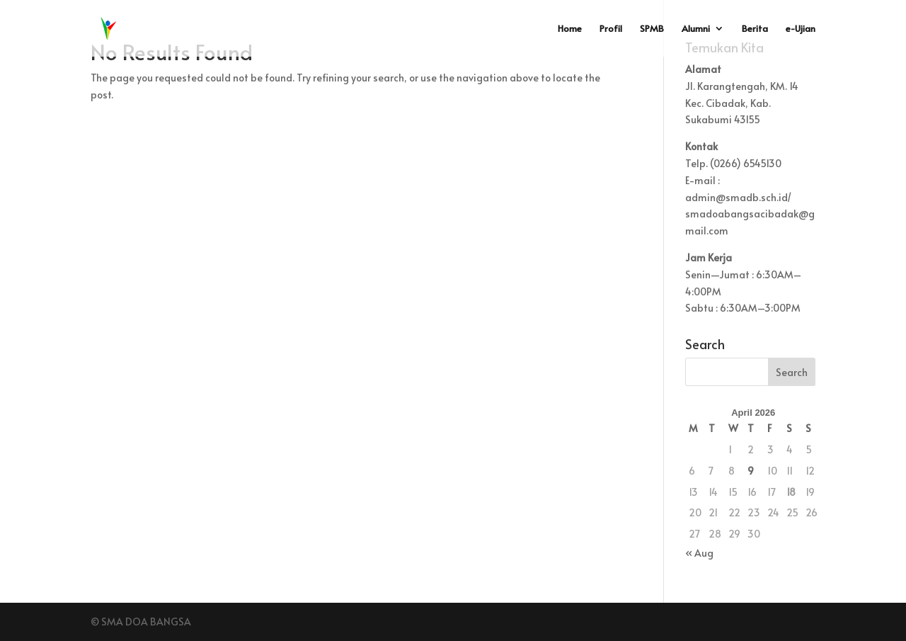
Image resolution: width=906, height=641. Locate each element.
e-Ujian (800, 29)
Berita (755, 29)
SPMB (652, 29)
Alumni (696, 29)
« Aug (699, 553)
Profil (611, 29)
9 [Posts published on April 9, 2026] (750, 470)
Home (570, 29)
